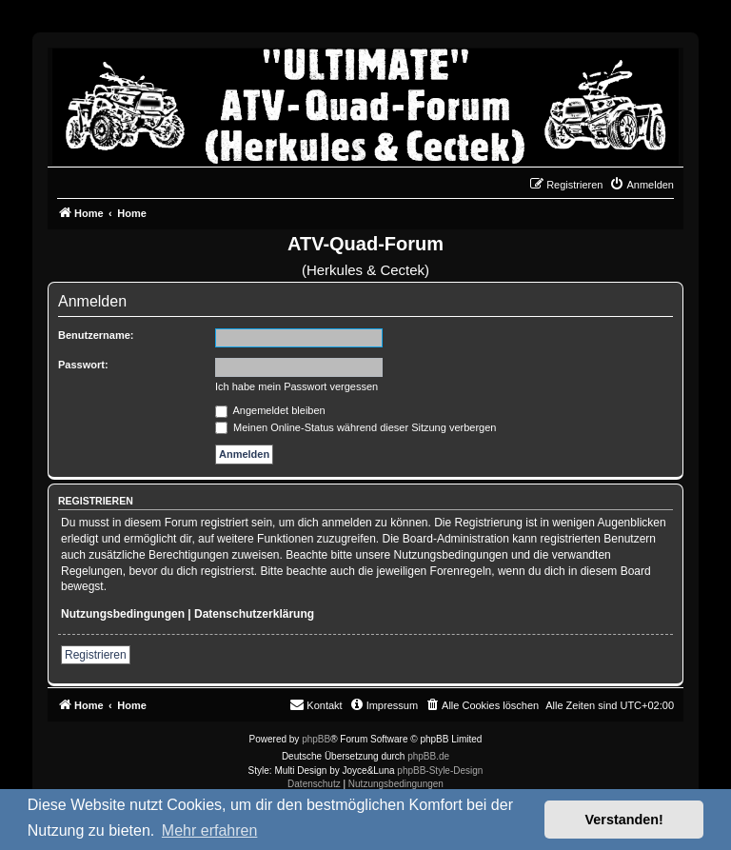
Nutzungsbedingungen (123, 614)
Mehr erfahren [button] (210, 830)
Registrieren (96, 655)
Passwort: (83, 364)
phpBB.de (428, 756)
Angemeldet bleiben (270, 410)
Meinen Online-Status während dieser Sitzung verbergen (355, 427)
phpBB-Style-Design (440, 770)
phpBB (316, 739)
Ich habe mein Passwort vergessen (296, 386)
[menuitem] (641, 184)
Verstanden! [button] (624, 819)
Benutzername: (95, 335)
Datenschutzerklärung (254, 614)
